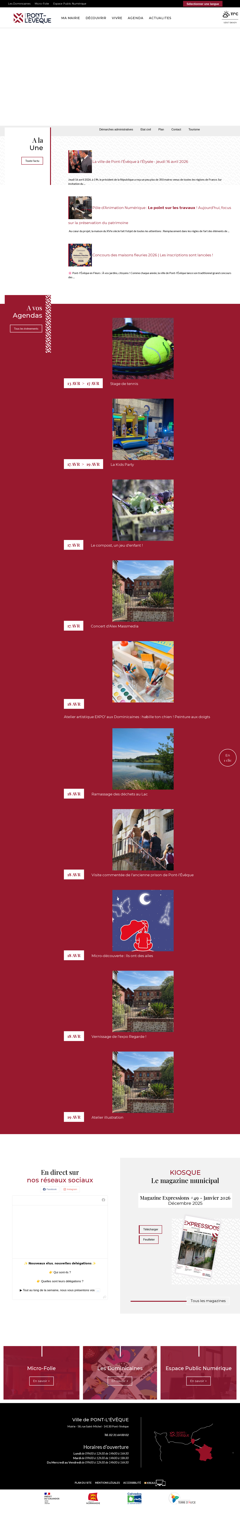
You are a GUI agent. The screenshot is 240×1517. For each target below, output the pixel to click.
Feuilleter (149, 1239)
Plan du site (83, 1482)
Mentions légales (107, 1482)
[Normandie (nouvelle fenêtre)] (93, 1498)
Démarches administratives (116, 129)
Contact (176, 129)
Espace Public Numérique (69, 3)
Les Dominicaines (19, 3)
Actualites (160, 18)
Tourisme (194, 129)
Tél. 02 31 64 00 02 (116, 1435)
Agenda (135, 18)
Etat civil (146, 129)
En (228, 758)
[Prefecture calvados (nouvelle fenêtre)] (52, 1498)
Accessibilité (132, 1482)
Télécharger (150, 1229)
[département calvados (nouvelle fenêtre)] (134, 1498)
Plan (161, 129)
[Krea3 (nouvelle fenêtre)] (154, 1483)
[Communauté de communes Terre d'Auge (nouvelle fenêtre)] (182, 1498)
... (98, 1290)
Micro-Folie (42, 3)
